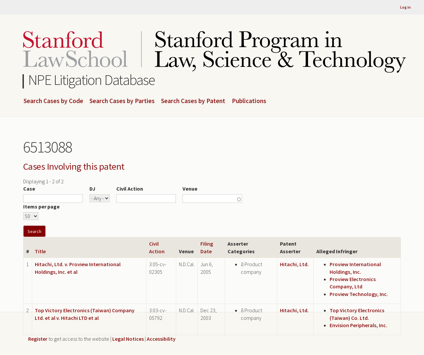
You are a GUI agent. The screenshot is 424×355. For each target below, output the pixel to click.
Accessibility (161, 338)
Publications (249, 101)
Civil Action (129, 188)
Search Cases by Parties (122, 101)
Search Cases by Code (53, 101)
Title (40, 251)
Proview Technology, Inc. (359, 294)
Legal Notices (128, 338)
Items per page (41, 206)
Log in (405, 7)
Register (37, 338)
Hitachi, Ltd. (294, 264)
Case (29, 188)
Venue (190, 188)
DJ (92, 188)
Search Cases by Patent (193, 101)
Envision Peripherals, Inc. (358, 325)
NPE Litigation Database (91, 80)
